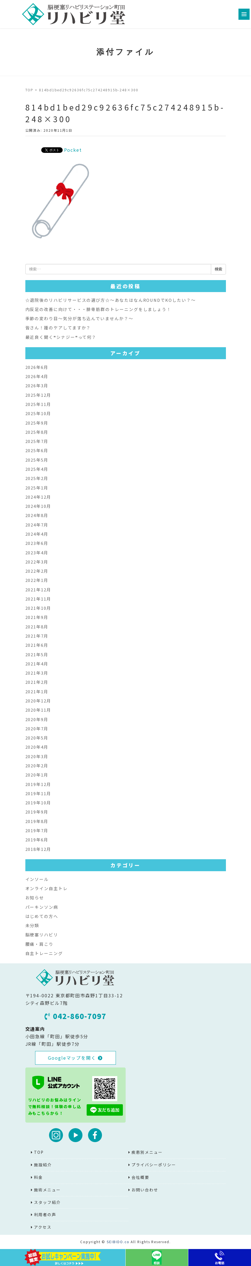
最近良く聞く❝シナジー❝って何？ (61, 337)
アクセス (43, 1227)
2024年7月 (36, 525)
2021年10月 (38, 608)
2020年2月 (36, 765)
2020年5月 (36, 738)
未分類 (32, 925)
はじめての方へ (41, 916)
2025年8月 (36, 432)
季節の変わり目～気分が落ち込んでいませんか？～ (79, 318)
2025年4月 (36, 469)
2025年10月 (38, 413)
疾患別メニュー (146, 1152)
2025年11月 (38, 404)
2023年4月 (36, 552)
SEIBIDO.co (118, 1241)
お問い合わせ (144, 1189)
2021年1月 (36, 691)
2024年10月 (38, 506)
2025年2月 (36, 478)
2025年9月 (36, 423)
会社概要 (140, 1177)
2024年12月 (38, 497)
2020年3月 (36, 756)
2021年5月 (36, 654)
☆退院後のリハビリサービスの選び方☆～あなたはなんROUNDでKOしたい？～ (110, 300)
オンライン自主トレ (46, 888)
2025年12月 (38, 395)
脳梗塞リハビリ (41, 934)
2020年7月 (36, 728)
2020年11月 (38, 710)
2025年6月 (36, 450)
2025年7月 (36, 441)
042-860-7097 (75, 1016)
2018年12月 (38, 849)
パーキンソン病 (41, 907)
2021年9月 (36, 617)
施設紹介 (43, 1164)
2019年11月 (38, 793)
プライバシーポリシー (153, 1164)
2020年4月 (36, 747)
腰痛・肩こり (39, 944)
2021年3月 (36, 673)
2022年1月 (36, 580)
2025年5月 (36, 460)
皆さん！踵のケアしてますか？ (58, 327)
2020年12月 (38, 701)
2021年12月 (38, 589)
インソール (37, 879)
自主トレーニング (44, 953)
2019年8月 (36, 821)
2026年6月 (36, 367)
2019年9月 (36, 812)
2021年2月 (36, 682)
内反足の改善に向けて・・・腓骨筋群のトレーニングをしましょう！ (98, 309)
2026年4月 (36, 376)
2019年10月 (38, 802)
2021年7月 (36, 636)
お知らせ (34, 897)
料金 (38, 1177)
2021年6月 (36, 645)
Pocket (73, 149)
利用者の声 (45, 1214)
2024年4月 (36, 534)
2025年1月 (36, 488)
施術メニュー (47, 1189)
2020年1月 (36, 775)
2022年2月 (36, 571)
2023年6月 (36, 543)
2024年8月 (36, 515)
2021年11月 (38, 599)
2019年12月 (38, 784)
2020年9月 (36, 719)
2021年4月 (36, 664)
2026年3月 (36, 385)
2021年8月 (36, 627)
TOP (29, 89)
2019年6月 (36, 840)
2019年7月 (36, 830)
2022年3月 (36, 562)
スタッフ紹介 (47, 1202)
